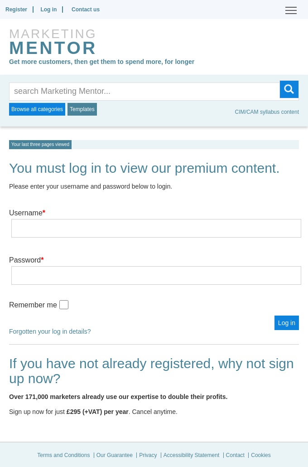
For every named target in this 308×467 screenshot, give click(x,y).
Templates (82, 109)
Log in (48, 9)
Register (16, 9)
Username (27, 213)
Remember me (33, 305)
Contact (235, 455)
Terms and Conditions (63, 455)
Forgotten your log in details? (50, 331)
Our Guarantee (114, 455)
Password (26, 260)
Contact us (86, 9)
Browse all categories (37, 109)
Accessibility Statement (191, 455)
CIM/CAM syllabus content (267, 112)
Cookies (260, 455)
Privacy (148, 455)
